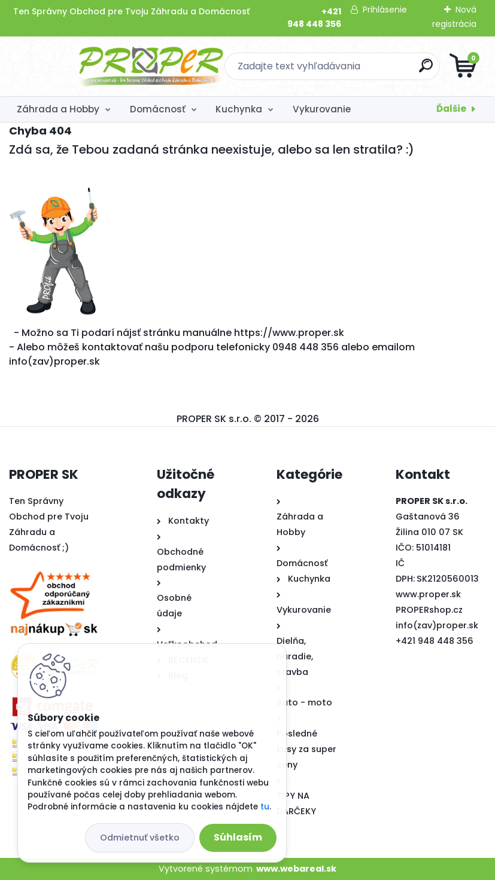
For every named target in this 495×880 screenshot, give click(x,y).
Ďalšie (451, 108)
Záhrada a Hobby (58, 109)
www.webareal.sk (296, 869)
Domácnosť (158, 109)
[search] (391, 70)
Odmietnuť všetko (140, 838)
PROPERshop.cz (429, 610)
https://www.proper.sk (289, 333)
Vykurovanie (322, 109)
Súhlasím (238, 837)
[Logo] (82, 66)
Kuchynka (238, 109)
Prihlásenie (385, 10)
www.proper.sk (428, 594)
